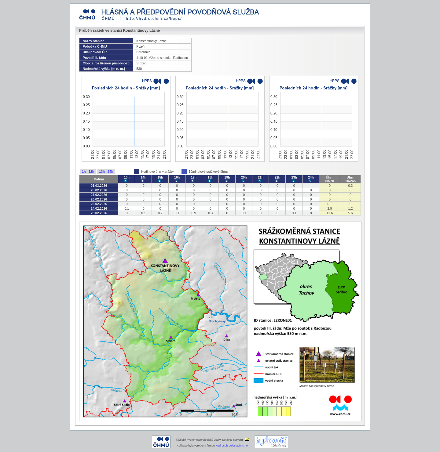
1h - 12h (88, 171)
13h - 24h (106, 171)
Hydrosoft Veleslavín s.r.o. (232, 445)
